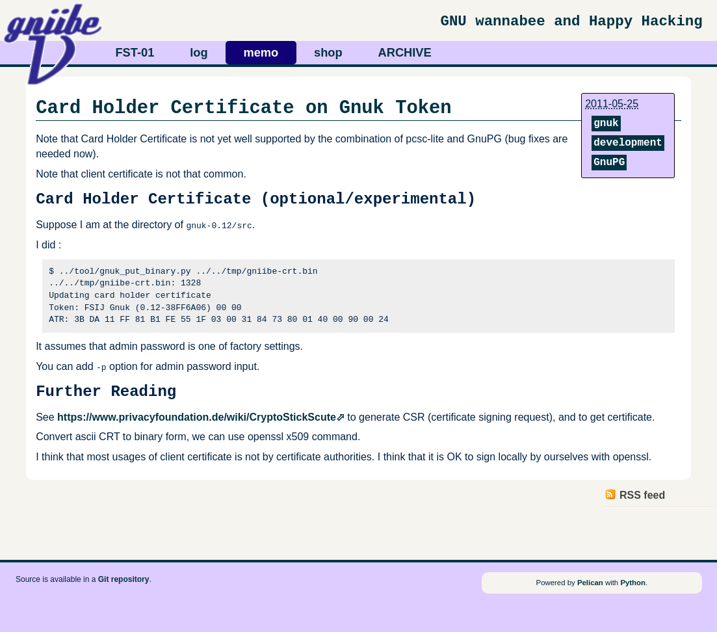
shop (328, 52)
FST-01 (134, 52)
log (198, 52)
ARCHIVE (405, 52)
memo (260, 52)
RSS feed (642, 495)
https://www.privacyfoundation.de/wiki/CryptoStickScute (196, 417)
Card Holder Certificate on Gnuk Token (243, 108)
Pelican (590, 582)
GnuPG (609, 162)
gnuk (605, 123)
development (627, 143)
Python (632, 582)
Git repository (124, 579)
